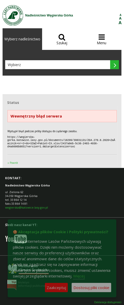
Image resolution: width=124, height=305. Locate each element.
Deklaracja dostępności (107, 301)
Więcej (79, 276)
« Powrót (12, 162)
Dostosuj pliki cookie (91, 287)
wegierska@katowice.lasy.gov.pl (26, 206)
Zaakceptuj (56, 287)
